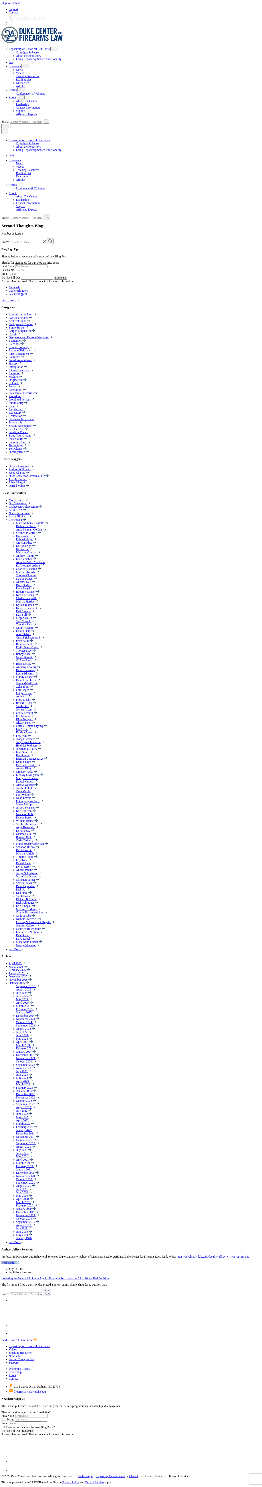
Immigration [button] (18, 366)
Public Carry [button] (18, 402)
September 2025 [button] (27, 986)
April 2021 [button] (24, 1159)
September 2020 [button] (27, 1182)
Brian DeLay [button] (25, 663)
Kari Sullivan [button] (26, 810)
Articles (20, 86)
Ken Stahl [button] (24, 892)
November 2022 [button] (27, 1097)
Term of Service (94, 1482)
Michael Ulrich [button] (27, 853)
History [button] (15, 363)
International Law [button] (21, 370)
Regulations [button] (18, 409)
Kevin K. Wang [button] (27, 595)
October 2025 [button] (19, 982)
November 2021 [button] (27, 1136)
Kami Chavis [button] (25, 761)
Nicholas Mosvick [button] (28, 918)
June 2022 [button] (24, 1113)
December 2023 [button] (27, 1054)
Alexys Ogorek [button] (27, 784)
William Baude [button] (27, 820)
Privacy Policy (70, 1482)
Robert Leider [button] (26, 703)
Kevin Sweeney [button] (27, 670)
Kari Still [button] (23, 614)
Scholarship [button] (18, 422)
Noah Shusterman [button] (21, 513)
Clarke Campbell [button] (28, 598)
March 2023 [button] (25, 1084)
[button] (14, 287)
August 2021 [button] (25, 1146)
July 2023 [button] (23, 1071)
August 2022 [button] (25, 1107)
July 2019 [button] (23, 1228)
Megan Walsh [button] (26, 617)
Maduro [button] (15, 376)
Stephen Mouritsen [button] (29, 824)
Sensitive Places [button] (20, 432)
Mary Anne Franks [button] (29, 941)
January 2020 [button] (26, 1208)
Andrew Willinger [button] (21, 469)
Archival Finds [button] (19, 321)
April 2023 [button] (24, 1081)
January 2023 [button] (26, 1090)
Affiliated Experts (26, 114)
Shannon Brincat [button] (27, 846)
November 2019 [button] (27, 1215)
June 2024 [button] (24, 1035)
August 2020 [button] (25, 1185)
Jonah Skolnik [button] (26, 788)
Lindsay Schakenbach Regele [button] (35, 922)
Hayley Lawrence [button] (21, 466)
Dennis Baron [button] (26, 817)
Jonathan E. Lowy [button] (28, 748)
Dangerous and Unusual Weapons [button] (30, 337)
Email (4, 273)
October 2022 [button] (26, 1100)
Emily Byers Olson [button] (29, 647)
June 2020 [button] (24, 1192)
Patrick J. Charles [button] (28, 765)
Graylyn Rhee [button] (26, 542)
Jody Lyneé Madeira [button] (30, 742)
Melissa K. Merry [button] (28, 909)
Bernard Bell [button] (25, 837)
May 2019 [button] (24, 1234)
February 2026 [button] (19, 969)
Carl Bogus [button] (24, 689)
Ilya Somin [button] (24, 755)
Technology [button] (17, 445)
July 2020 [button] (23, 1189)
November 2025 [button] (20, 979)
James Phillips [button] (26, 804)
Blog (11, 62)
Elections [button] (16, 343)
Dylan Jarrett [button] (25, 866)
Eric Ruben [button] (17, 519)
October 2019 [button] (26, 1218)
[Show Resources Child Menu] (25, 66)
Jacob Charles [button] (19, 472)
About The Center (26, 101)
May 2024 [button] (24, 1038)
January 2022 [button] (26, 1130)
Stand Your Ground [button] (22, 435)
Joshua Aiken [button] (26, 709)
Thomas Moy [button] (26, 650)
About (12, 97)
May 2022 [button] (24, 1117)
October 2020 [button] (26, 1179)
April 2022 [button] (24, 1120)
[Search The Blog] (50, 241)
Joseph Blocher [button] (20, 479)
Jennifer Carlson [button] (27, 925)
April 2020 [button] (24, 1198)
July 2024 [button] (23, 1032)
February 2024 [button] (26, 1048)
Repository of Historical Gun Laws (29, 48)
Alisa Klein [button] (17, 509)
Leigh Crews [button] (25, 693)
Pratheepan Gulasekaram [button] (25, 506)
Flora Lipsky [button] (25, 699)
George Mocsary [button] (27, 945)
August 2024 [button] (25, 1028)
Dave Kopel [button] (25, 938)
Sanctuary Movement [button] (23, 419)
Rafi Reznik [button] (25, 611)
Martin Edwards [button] (27, 572)
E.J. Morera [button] (25, 716)
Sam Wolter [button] (25, 794)
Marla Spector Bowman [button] (32, 843)
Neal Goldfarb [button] (26, 814)
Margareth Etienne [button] (29, 778)
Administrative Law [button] (22, 314)
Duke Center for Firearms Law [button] (29, 475)
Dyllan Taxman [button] (27, 604)
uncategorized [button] (19, 451)
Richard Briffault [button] (28, 899)
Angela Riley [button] (25, 768)
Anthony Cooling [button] (28, 667)
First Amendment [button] (21, 353)
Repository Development (110, 1476)
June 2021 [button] (24, 1153)
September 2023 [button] (27, 1064)
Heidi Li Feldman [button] (28, 745)
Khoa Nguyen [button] (26, 719)
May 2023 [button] (24, 1077)
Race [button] (14, 406)
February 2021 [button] (26, 1166)
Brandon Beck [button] (26, 644)
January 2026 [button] (18, 973)
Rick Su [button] (22, 889)
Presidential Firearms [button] (23, 393)
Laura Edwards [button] (27, 673)
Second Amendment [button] (22, 425)
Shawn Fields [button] (26, 882)
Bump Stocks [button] (18, 327)
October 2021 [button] (26, 1140)
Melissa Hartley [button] (27, 601)
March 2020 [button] (25, 1202)
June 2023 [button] (24, 1074)
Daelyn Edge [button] (25, 545)
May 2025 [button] (24, 999)
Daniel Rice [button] (25, 863)
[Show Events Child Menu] (21, 90)
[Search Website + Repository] (46, 121)
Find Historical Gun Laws (19, 1340)
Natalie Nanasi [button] (26, 578)
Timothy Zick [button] (26, 624)
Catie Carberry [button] (26, 840)
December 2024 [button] (27, 1015)
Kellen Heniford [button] (27, 526)
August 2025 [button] (25, 989)
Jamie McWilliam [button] (28, 683)
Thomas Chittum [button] (28, 575)
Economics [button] (17, 340)
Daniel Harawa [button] (26, 781)
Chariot (133, 1476)
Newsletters (16, 1356)
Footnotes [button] (16, 357)
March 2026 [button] (18, 966)
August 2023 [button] (25, 1068)
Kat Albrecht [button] (25, 850)
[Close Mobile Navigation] (4, 131)
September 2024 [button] (27, 1025)
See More (16, 949)
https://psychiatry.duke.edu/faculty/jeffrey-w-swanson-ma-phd (213, 1256)
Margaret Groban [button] (28, 552)
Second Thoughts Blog (22, 1359)
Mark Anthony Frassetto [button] (32, 523)
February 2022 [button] (26, 1126)
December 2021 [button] (27, 1133)
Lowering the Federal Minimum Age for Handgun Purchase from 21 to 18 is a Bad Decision (55, 1278)
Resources (15, 66)
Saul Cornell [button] (25, 621)
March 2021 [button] (25, 1162)
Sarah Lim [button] (24, 706)
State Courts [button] (18, 438)
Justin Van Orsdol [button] (28, 876)
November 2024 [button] (27, 1018)
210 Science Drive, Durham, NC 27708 (34, 1386)
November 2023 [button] (27, 1058)
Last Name (7, 269)
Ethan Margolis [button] (20, 482)
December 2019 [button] (27, 1212)
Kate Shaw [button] (24, 935)
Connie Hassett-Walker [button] (31, 912)
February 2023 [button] (26, 1087)
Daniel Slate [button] (25, 631)
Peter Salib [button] (24, 640)
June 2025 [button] (24, 996)
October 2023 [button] (26, 1061)
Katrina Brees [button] (26, 732)
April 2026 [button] (17, 963)
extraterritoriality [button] (21, 347)
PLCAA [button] (15, 383)
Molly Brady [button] (18, 500)
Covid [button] (14, 334)
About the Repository (28, 55)
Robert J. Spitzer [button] (27, 591)
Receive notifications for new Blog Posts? (28, 1427)
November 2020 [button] (27, 1176)
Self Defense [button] (18, 429)
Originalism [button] (18, 379)
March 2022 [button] (25, 1123)
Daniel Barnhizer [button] (28, 680)
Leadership (22, 104)
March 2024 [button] (25, 1045)
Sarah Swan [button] (25, 896)
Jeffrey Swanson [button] (27, 807)
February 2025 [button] (26, 1009)
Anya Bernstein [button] (27, 827)
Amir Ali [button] (23, 696)
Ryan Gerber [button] (25, 585)
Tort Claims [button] (18, 448)
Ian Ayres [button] (23, 729)
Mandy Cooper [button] (26, 676)
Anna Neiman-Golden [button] (31, 529)
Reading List (23, 79)
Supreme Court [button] (19, 442)
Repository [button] (17, 412)
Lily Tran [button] (23, 860)
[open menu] (6, 126)
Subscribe (60, 277)
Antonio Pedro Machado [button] (32, 562)
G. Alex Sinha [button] (26, 660)
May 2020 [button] (24, 1195)
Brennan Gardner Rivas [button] (31, 758)
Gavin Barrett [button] (26, 657)
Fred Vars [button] (23, 735)
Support (13, 9)
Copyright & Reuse (27, 52)
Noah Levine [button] (25, 797)
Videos (20, 73)
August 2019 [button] (25, 1225)
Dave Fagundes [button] (27, 886)
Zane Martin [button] (25, 791)
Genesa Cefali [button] (26, 833)
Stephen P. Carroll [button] (28, 532)
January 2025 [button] (26, 1012)
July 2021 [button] (23, 1149)
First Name (8, 266)
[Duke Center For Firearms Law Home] (32, 42)
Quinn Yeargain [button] (27, 627)
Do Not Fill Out (10, 277)
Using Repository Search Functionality (38, 59)
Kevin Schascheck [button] (28, 608)
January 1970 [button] (26, 1238)
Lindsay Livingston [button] (29, 774)
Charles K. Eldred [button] (28, 568)
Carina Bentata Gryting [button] (31, 725)
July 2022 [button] (23, 1110)
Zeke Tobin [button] (24, 686)
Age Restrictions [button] (20, 317)
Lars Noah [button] (24, 752)
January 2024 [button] (26, 1051)
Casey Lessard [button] (26, 712)
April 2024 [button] (24, 1041)
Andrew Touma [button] (27, 555)
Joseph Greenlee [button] (27, 739)
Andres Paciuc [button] (26, 869)
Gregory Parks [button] (26, 771)
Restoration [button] (17, 415)
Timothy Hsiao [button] (26, 856)
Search (5, 121)
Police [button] (14, 386)
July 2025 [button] (23, 992)
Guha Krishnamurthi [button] (30, 637)
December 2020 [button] (27, 1172)
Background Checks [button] (22, 324)
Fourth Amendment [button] (22, 360)
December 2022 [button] (27, 1094)
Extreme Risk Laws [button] (22, 350)
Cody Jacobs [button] (25, 915)
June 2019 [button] (24, 1231)
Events (13, 89)
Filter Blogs (11, 300)
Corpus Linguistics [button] (22, 330)
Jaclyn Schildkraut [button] (29, 873)
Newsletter (22, 82)
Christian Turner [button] (27, 879)
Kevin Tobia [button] (25, 830)
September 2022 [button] (27, 1104)
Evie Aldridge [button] (26, 539)
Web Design (85, 1476)
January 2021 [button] (26, 1169)
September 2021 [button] (27, 1143)
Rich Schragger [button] (27, 902)
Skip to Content (10, 3)
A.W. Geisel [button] (25, 634)
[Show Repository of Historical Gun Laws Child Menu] (54, 49)
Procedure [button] (17, 396)
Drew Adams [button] (25, 536)
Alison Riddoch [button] (20, 516)
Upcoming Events (19, 1368)
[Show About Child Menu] (21, 97)
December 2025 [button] (20, 976)
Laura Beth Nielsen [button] (29, 932)
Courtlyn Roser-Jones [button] (30, 928)
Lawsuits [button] (16, 373)
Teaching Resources (27, 76)
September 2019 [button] (27, 1221)
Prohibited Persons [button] (22, 399)
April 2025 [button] (24, 1002)
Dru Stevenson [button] (19, 503)
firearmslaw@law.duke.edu (27, 1391)
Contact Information (28, 107)
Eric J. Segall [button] (25, 905)
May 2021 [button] (24, 1156)
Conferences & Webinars (30, 93)
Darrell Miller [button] (19, 485)
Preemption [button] (17, 389)
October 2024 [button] (26, 1022)
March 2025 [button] (25, 1005)
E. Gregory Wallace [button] (29, 801)
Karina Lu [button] (24, 549)
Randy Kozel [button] (25, 653)
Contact (13, 12)
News (19, 69)
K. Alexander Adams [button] (30, 565)
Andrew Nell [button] (25, 581)
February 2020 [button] (26, 1205)
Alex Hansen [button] (25, 722)
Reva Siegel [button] (25, 588)
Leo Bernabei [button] (26, 559)
